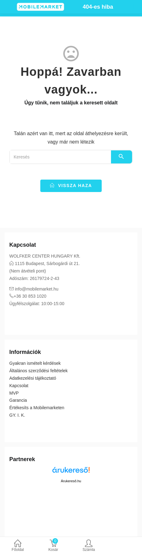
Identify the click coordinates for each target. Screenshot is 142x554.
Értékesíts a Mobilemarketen (36, 407)
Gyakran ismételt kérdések (35, 363)
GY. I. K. (17, 415)
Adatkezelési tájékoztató (32, 378)
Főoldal (18, 546)
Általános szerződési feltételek (38, 370)
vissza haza (71, 185)
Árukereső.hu (71, 481)
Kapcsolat (18, 385)
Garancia (18, 400)
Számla (89, 546)
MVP (14, 393)
